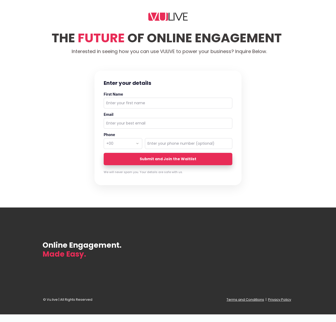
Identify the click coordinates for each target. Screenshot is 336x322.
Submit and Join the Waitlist (168, 159)
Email (108, 114)
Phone (109, 134)
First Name (113, 94)
